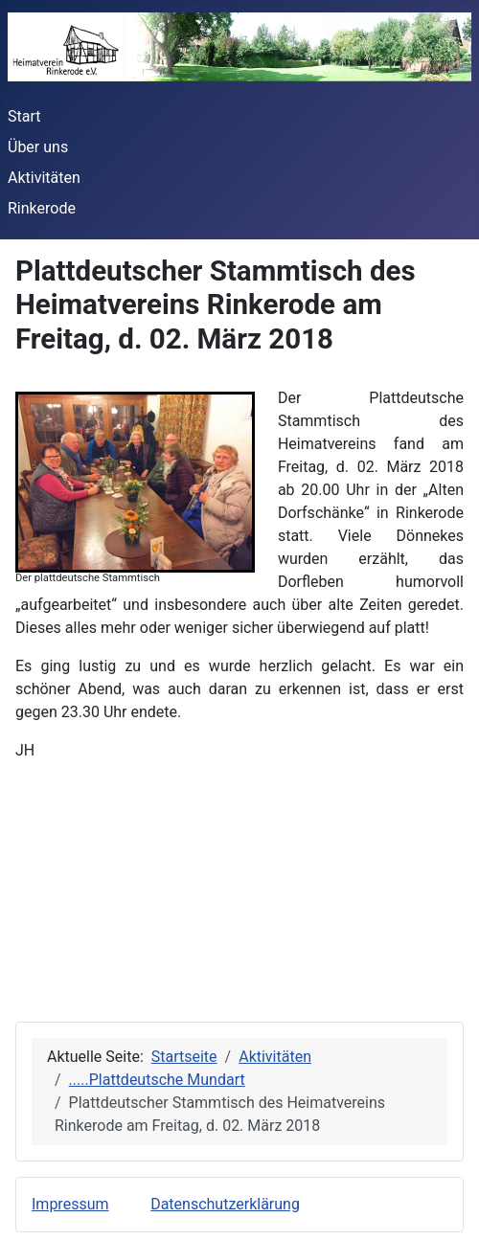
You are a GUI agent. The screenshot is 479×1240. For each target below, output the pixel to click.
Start (24, 116)
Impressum (70, 1204)
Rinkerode (42, 208)
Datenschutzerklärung (225, 1204)
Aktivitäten (44, 178)
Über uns (38, 147)
